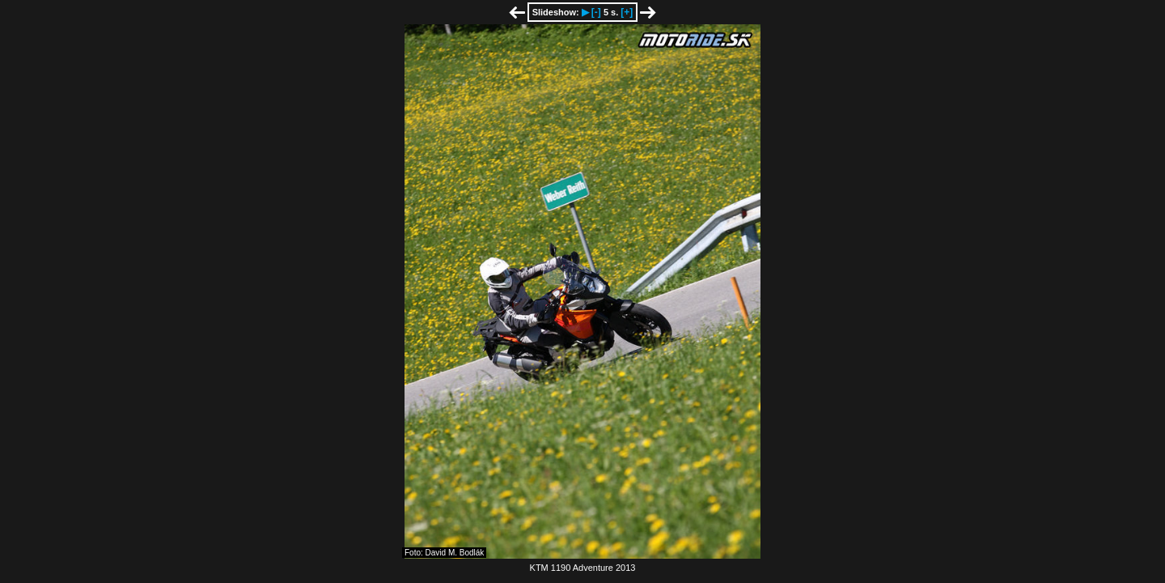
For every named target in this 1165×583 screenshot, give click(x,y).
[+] (627, 12)
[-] (596, 12)
